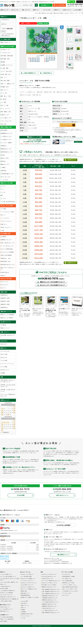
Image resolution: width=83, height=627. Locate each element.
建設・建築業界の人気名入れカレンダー (51, 589)
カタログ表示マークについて (27, 584)
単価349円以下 (4, 295)
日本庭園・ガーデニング (7, 65)
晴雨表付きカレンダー (6, 148)
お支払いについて (67, 9)
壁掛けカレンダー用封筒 (7, 317)
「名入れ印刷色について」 (40, 159)
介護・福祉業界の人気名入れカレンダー (51, 591)
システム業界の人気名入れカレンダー (50, 602)
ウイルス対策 (4, 360)
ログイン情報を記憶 (6, 28)
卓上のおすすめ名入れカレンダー (49, 576)
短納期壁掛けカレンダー (7, 133)
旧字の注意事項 (3, 621)
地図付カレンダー (5, 164)
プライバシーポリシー (26, 616)
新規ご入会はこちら (6, 35)
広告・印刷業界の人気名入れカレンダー (51, 593)
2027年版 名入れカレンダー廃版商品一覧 (9, 599)
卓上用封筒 (3, 325)
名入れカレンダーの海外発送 (6, 592)
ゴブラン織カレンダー (6, 117)
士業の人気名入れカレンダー (48, 608)
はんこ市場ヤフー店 (66, 578)
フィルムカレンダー (5, 52)
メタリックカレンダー (6, 121)
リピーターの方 (46, 9)
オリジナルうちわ (5, 351)
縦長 (2, 195)
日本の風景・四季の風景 (7, 55)
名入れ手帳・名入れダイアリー (8, 336)
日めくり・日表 (4, 105)
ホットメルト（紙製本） (7, 142)
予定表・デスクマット (6, 227)
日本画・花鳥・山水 (37, 94)
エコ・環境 (3, 102)
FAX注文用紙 (20, 495)
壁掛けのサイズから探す (58, 13)
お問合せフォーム (63, 554)
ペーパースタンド (5, 218)
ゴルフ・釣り (4, 93)
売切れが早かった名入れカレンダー (8, 596)
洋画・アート (4, 77)
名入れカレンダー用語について (28, 587)
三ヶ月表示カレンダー (6, 139)
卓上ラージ (3, 287)
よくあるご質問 (77, 9)
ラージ (2, 189)
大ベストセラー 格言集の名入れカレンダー (8, 395)
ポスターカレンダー (5, 176)
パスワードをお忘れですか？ (8, 33)
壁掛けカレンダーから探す (47, 13)
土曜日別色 (3, 170)
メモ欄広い (3, 167)
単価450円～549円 (47, 92)
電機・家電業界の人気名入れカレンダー (51, 612)
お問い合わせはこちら (48, 456)
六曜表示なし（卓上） (6, 258)
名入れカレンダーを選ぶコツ (27, 574)
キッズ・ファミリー (5, 108)
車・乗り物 (3, 99)
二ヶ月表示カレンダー (30, 92)
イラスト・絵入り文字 (6, 71)
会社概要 (23, 609)
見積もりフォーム (25, 605)
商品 (40, 13)
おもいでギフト (65, 595)
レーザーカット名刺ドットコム (69, 584)
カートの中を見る (60, 5)
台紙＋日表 (3, 124)
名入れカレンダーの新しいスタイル (49, 582)
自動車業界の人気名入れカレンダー (50, 595)
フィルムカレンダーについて (27, 580)
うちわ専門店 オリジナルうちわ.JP (70, 591)
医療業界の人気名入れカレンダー (49, 604)
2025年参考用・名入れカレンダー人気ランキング (8, 381)
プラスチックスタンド (6, 221)
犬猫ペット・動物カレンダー (8, 83)
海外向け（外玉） (5, 158)
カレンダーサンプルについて (6, 594)
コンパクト (3, 198)
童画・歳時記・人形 (5, 111)
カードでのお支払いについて (6, 609)
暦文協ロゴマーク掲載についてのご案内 (29, 597)
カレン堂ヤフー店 (66, 574)
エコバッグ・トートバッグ (7, 363)
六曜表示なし (4, 145)
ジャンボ (3, 192)
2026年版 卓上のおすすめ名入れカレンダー (8, 385)
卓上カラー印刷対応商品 (7, 249)
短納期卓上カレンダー (6, 239)
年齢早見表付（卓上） (6, 261)
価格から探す (39, 92)
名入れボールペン (5, 369)
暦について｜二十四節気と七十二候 (28, 589)
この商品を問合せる (47, 73)
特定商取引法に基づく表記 (27, 613)
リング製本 (3, 208)
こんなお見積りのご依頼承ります (7, 590)
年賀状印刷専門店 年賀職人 (68, 576)
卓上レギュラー (4, 284)
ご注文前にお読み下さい (5, 586)
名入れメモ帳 (4, 354)
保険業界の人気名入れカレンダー (49, 599)
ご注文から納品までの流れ (6, 601)
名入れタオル (4, 344)
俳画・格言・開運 (5, 80)
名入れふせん (4, 357)
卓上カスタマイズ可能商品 (7, 252)
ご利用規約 (23, 611)
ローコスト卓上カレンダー (7, 246)
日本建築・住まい (5, 86)
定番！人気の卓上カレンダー (8, 242)
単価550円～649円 (5, 304)
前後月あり (3, 161)
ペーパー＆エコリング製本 (7, 211)
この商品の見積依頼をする (29, 73)
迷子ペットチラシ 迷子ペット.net (69, 589)
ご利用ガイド (56, 9)
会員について (3, 584)
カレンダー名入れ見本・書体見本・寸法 (9, 582)
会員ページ (23, 607)
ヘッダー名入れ (4, 180)
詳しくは (17, 514)
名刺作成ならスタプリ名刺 (68, 582)
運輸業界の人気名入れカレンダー (49, 606)
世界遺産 (3, 62)
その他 (2, 230)
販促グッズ (35, 9)
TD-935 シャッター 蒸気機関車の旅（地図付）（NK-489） (51, 310)
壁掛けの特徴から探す (72, 92)
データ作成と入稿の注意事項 (6, 617)
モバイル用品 (4, 366)
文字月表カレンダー (5, 49)
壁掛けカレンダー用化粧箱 (7, 314)
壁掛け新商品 (4, 130)
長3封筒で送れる (5, 272)
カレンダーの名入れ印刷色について (8, 576)
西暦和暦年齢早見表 (25, 595)
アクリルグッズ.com (66, 593)
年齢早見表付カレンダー (7, 152)
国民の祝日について (25, 593)
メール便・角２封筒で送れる (8, 201)
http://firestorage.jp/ (61, 131)
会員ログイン (46, 5)
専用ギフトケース (5, 328)
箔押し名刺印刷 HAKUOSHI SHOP (70, 587)
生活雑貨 (3, 373)
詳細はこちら (78, 141)
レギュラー (66, 13)
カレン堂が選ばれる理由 (26, 576)
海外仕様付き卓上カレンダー (8, 264)
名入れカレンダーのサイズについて (28, 582)
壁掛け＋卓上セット (5, 42)
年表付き (3, 155)
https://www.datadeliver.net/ (62, 132)
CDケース (3, 215)
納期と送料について (4, 611)
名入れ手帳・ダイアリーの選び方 (49, 584)
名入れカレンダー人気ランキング (49, 574)
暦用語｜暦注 (24, 591)
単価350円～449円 (5, 298)
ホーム (36, 13)
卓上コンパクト (4, 281)
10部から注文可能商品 (6, 255)
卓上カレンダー (15, 9)
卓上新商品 (3, 236)
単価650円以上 (4, 307)
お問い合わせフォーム (62, 495)
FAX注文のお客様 (4, 588)
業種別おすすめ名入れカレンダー (49, 587)
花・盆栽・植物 (4, 68)
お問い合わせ (24, 603)
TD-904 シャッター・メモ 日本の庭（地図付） (24, 310)
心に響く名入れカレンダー (47, 578)
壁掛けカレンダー (5, 9)
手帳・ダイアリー (26, 9)
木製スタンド (4, 224)
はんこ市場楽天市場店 (67, 580)
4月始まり (3, 275)
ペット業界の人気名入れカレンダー (50, 610)
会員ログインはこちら (8, 473)
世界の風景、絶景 (5, 58)
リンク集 (23, 618)
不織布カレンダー (5, 114)
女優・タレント (4, 89)
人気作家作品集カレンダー (7, 173)
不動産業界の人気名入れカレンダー (50, 597)
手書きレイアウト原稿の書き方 (7, 619)
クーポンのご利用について (6, 574)
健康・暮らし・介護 (5, 96)
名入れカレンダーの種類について (28, 578)
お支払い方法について (5, 607)
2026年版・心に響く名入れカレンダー (8, 390)
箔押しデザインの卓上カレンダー (8, 268)
